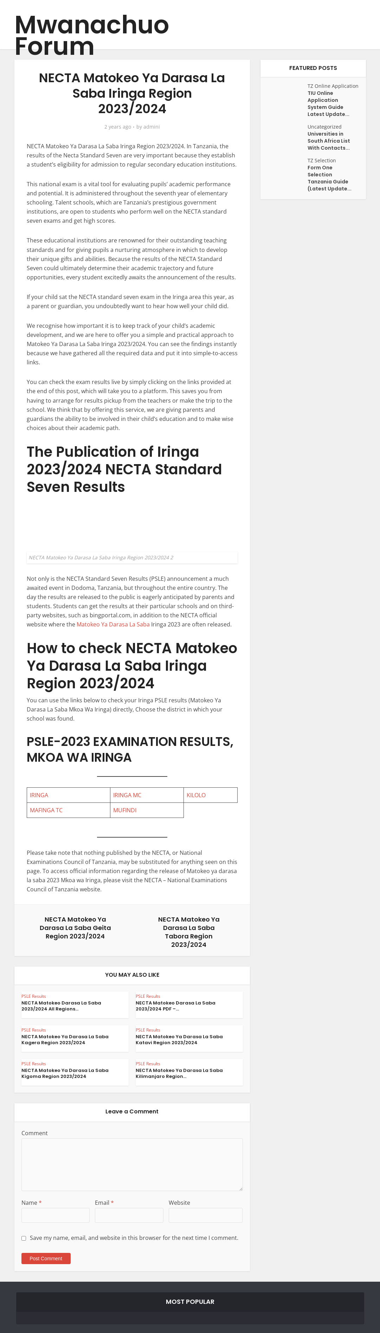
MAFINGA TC (46, 810)
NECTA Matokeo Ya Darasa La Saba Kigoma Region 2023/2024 (65, 1073)
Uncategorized (325, 126)
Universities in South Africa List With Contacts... (329, 140)
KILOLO (196, 795)
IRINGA (39, 795)
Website (179, 1203)
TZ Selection (322, 160)
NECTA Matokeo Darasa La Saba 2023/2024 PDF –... (175, 1006)
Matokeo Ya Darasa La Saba (113, 624)
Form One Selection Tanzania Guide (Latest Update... (330, 178)
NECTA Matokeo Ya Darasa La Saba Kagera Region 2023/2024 (65, 1039)
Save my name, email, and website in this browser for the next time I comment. (134, 1238)
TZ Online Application (333, 86)
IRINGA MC (127, 795)
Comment (34, 1133)
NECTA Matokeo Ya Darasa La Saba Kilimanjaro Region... (179, 1073)
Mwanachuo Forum (91, 35)
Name (31, 1203)
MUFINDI (124, 810)
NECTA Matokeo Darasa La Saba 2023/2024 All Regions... (61, 1006)
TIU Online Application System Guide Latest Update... (328, 104)
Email (104, 1203)
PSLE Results (33, 996)
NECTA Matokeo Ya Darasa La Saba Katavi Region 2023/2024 (179, 1039)
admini (151, 127)
